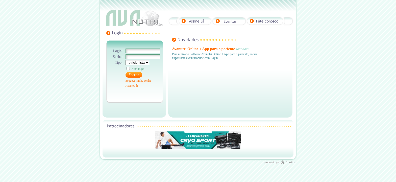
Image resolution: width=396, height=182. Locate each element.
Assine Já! (132, 85)
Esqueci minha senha (138, 80)
